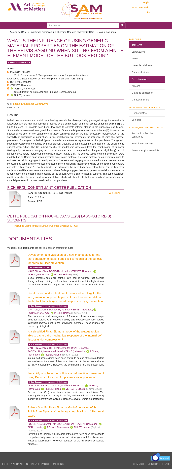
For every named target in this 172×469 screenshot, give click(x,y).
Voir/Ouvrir (114, 193)
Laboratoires (138, 51)
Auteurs (136, 58)
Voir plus (136, 120)
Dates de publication (142, 65)
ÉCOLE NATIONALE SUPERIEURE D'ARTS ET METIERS (33, 464)
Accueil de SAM (18, 32)
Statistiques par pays (143, 143)
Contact (138, 464)
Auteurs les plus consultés (145, 150)
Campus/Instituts (140, 72)
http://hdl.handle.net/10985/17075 (30, 103)
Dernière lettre (139, 113)
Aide (148, 12)
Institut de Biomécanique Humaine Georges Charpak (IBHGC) (63, 32)
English (146, 2)
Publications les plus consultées (142, 135)
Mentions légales (159, 464)
